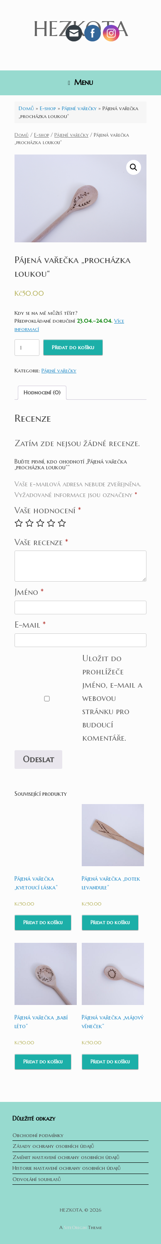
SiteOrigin (75, 1227)
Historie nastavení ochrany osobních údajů (66, 1168)
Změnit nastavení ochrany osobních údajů (66, 1157)
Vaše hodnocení (48, 510)
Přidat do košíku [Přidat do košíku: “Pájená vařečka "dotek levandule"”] (110, 922)
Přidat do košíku (73, 347)
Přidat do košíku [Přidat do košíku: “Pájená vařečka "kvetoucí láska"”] (43, 922)
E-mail (30, 625)
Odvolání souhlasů (36, 1179)
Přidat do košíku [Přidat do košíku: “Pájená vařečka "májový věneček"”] (110, 1061)
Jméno (29, 592)
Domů (26, 108)
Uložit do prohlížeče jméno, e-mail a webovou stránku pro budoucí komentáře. (112, 698)
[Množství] (27, 347)
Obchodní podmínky (37, 1135)
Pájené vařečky (79, 108)
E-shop (48, 108)
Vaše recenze (41, 542)
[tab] (42, 393)
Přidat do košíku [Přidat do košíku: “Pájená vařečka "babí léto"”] (43, 1061)
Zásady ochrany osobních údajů (53, 1146)
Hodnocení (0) (42, 392)
